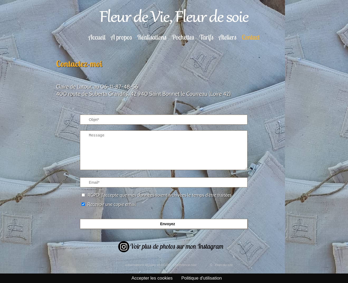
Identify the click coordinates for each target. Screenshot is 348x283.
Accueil (97, 37)
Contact (251, 37)
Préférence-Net (184, 265)
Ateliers (227, 37)
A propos (121, 37)
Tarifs (206, 37)
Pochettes (183, 37)
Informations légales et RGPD (147, 265)
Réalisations (151, 37)
